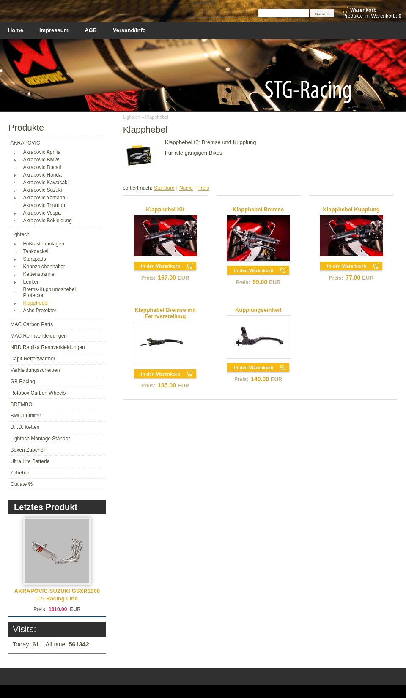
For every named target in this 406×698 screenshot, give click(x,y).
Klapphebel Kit (165, 209)
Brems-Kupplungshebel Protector (49, 292)
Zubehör (20, 473)
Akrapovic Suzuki (42, 190)
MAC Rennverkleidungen (39, 336)
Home (15, 30)
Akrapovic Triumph (44, 205)
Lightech (20, 234)
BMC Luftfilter (26, 416)
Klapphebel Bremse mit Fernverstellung (165, 313)
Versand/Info (129, 30)
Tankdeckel (36, 251)
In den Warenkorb (160, 266)
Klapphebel (36, 303)
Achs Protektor (40, 311)
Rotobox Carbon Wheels (38, 393)
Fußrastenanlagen (43, 244)
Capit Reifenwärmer (33, 359)
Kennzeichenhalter (44, 267)
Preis (203, 188)
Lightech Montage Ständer (40, 439)
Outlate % (22, 484)
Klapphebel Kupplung (351, 209)
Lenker (31, 282)
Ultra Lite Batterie (30, 461)
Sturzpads (34, 259)
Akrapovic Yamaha (44, 198)
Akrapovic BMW (41, 160)
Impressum (54, 30)
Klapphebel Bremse (258, 209)
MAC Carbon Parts (32, 324)
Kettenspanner (39, 274)
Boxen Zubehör (28, 450)
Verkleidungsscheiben (35, 370)
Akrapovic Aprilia (42, 152)
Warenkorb (363, 10)
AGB (91, 30)
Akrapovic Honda (42, 175)
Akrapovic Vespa (42, 213)
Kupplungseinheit (258, 310)
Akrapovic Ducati (42, 167)
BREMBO (22, 404)
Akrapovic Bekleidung (47, 221)
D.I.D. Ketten (25, 427)
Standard (164, 188)
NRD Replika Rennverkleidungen (48, 347)
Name (186, 188)
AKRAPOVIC (25, 143)
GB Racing (23, 381)
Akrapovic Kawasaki (46, 182)
